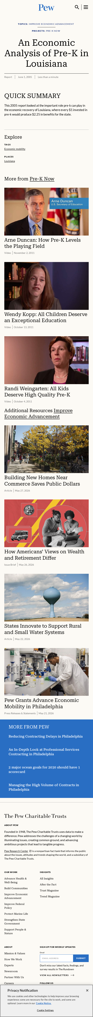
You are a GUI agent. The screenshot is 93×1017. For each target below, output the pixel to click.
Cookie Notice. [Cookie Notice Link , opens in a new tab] (43, 1004)
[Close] (87, 992)
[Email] (56, 958)
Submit (81, 958)
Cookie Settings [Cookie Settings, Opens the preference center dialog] (45, 1011)
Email (42, 952)
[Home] (35, 816)
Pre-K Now (42, 178)
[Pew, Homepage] (46, 7)
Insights (45, 872)
